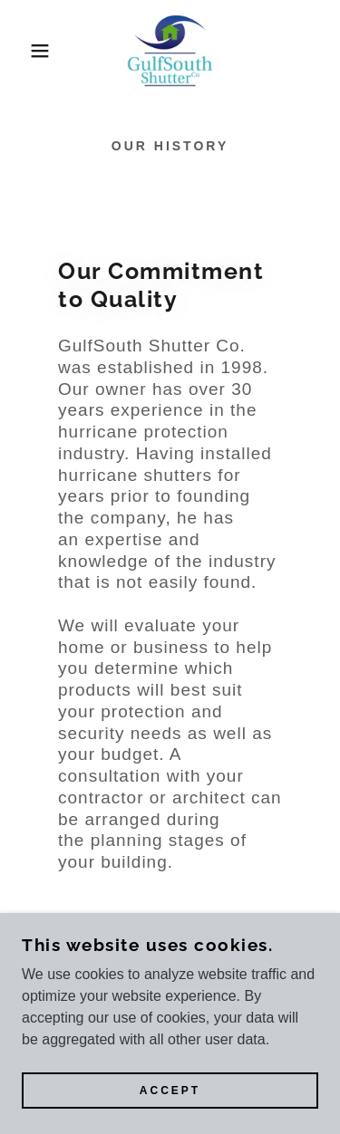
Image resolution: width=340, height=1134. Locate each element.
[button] (27, 51)
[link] (170, 50)
